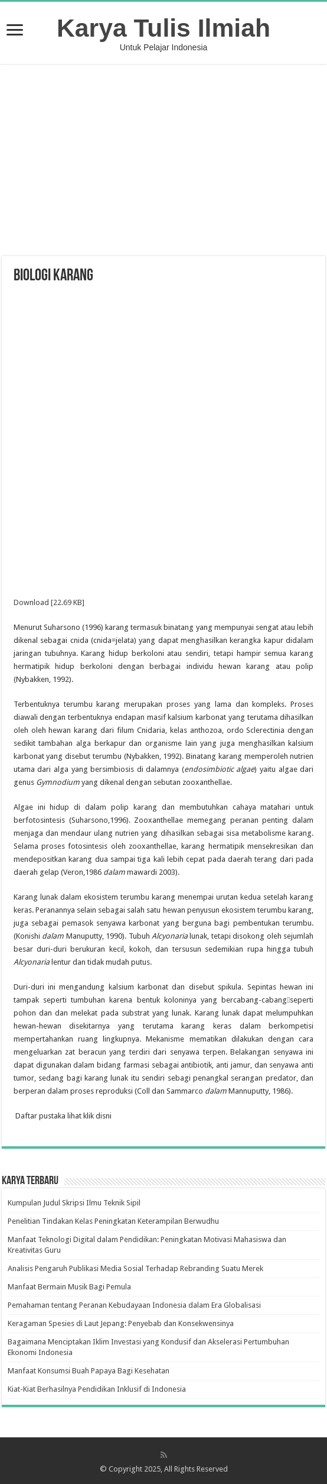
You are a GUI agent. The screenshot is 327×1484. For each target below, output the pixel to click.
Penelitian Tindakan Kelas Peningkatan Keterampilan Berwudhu (113, 1221)
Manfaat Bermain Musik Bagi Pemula (69, 1286)
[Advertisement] (163, 161)
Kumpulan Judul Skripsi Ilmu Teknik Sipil (74, 1202)
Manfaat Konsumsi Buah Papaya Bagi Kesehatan (88, 1370)
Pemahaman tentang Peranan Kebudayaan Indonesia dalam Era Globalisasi (134, 1305)
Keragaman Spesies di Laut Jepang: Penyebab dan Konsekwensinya (121, 1323)
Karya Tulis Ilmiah (163, 28)
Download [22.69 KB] (49, 602)
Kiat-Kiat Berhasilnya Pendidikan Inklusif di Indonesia (97, 1389)
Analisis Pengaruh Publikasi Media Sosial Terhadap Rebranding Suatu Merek (135, 1268)
